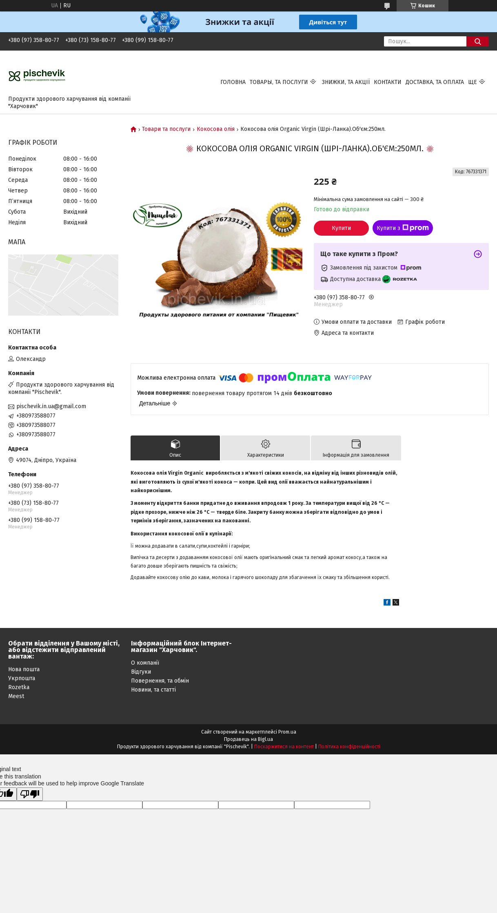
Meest (16, 696)
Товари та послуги (166, 129)
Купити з (403, 228)
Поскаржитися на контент (284, 746)
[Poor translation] (30, 794)
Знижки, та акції (346, 82)
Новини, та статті (153, 689)
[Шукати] (477, 41)
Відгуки (141, 671)
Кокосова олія (216, 129)
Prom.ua (287, 732)
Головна (233, 82)
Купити (341, 228)
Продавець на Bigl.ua (248, 739)
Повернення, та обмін (160, 680)
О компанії (145, 662)
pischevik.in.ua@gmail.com (51, 406)
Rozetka (18, 687)
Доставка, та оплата (435, 82)
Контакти (388, 82)
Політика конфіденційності (349, 746)
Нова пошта (24, 669)
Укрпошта (21, 678)
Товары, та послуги (279, 82)
